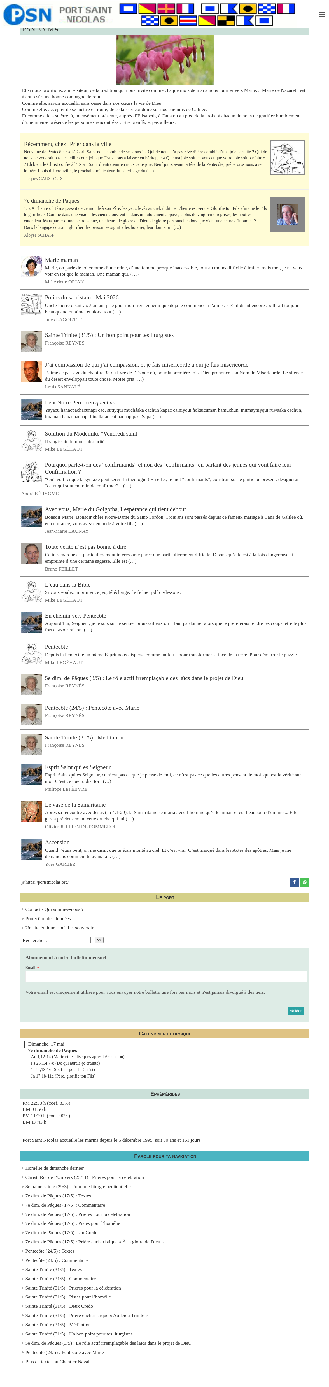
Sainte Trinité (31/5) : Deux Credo (59, 1306)
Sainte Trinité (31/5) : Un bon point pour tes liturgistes (109, 335)
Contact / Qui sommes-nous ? (54, 909)
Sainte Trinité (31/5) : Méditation (84, 737)
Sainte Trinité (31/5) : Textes (53, 1269)
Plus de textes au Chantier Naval (57, 1361)
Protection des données (48, 918)
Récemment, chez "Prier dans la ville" (69, 144)
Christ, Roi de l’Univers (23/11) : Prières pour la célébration (84, 1177)
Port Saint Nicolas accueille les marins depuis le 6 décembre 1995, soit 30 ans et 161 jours (112, 1139)
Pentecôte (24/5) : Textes (49, 1251)
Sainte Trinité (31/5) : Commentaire (60, 1278)
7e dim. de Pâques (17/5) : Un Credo (61, 1232)
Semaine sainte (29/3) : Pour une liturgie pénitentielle (78, 1186)
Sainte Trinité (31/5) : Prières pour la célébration (73, 1288)
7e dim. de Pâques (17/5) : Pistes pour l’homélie (72, 1223)
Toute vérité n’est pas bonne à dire (85, 546)
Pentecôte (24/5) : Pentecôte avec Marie (92, 707)
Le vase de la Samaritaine (75, 804)
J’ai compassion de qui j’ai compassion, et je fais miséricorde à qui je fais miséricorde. (147, 364)
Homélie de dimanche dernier (54, 1168)
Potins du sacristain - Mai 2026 (82, 297)
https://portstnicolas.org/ (45, 882)
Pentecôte (56, 646)
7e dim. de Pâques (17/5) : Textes (58, 1196)
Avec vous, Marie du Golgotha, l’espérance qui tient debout (115, 509)
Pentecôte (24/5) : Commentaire (56, 1260)
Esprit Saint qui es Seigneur (78, 767)
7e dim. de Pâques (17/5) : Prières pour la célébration (77, 1214)
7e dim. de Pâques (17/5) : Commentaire (65, 1205)
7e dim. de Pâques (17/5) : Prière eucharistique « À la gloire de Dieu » (94, 1241)
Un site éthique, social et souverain (59, 927)
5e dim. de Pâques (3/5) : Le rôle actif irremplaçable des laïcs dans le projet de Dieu (144, 677)
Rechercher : (35, 940)
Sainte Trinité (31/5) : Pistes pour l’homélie (68, 1297)
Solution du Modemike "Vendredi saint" (92, 433)
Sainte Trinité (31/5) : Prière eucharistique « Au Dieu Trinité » (86, 1315)
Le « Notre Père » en (80, 402)
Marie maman (61, 260)
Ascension (57, 842)
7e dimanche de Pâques (52, 200)
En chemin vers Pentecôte (75, 615)
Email (30, 967)
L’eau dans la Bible (68, 584)
